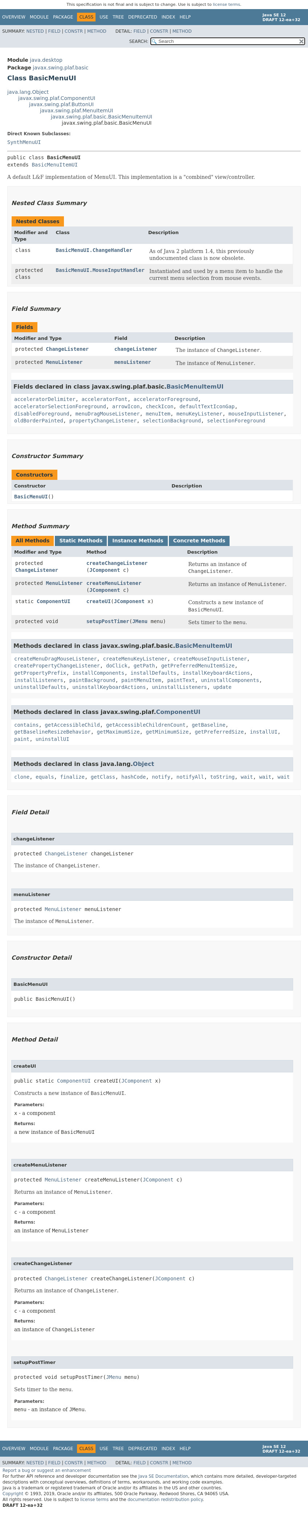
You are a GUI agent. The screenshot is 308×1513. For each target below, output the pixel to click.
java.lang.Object (28, 92)
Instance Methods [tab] (137, 540)
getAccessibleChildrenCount (146, 725)
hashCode (133, 777)
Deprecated (142, 17)
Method (96, 31)
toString (222, 777)
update (222, 687)
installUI (263, 732)
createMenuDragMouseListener (55, 659)
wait (247, 777)
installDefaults (153, 673)
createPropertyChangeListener (57, 666)
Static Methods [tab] (80, 540)
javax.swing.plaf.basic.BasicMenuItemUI (101, 117)
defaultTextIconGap (207, 406)
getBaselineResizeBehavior (52, 732)
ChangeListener (67, 349)
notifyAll (190, 777)
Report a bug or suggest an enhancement (47, 1470)
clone (21, 777)
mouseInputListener (256, 414)
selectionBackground (172, 421)
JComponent (104, 570)
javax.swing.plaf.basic (60, 68)
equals (45, 777)
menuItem (158, 414)
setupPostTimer (107, 621)
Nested (35, 31)
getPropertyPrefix (40, 673)
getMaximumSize (118, 732)
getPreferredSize (219, 732)
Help (185, 17)
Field (54, 31)
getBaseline (209, 725)
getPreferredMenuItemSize (198, 666)
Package (63, 17)
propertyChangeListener (103, 421)
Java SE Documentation (163, 1476)
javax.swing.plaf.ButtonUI (61, 104)
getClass (103, 777)
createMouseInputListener (210, 659)
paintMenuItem (141, 680)
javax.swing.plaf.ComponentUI (56, 98)
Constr (74, 31)
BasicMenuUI (31, 496)
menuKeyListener (199, 414)
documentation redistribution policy (164, 1499)
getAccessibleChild (72, 725)
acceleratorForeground (166, 399)
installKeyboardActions (216, 673)
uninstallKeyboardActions (109, 687)
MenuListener (64, 362)
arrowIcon (126, 406)
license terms (226, 4)
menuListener (132, 362)
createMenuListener (114, 583)
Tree (118, 17)
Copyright (13, 1493)
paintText (181, 680)
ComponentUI (53, 601)
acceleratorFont (104, 399)
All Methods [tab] (32, 540)
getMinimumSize (167, 732)
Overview (13, 17)
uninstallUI (52, 739)
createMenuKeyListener (135, 659)
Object (143, 763)
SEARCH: (139, 41)
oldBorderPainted (38, 421)
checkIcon (159, 406)
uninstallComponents (230, 680)
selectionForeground (236, 421)
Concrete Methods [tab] (199, 540)
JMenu (139, 621)
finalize (72, 777)
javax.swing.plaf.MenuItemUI (76, 110)
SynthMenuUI (24, 142)
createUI (98, 601)
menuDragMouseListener (108, 414)
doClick (116, 666)
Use (104, 17)
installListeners (38, 680)
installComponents (98, 673)
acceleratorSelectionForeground (60, 406)
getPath (144, 666)
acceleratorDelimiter (45, 399)
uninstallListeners (179, 687)
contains (26, 725)
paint (21, 739)
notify (161, 777)
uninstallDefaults (40, 687)
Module (39, 17)
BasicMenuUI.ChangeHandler (94, 250)
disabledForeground (41, 414)
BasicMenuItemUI (54, 165)
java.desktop (46, 60)
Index (168, 17)
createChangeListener (117, 563)
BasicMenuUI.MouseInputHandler (100, 270)
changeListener (135, 349)
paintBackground (92, 680)
